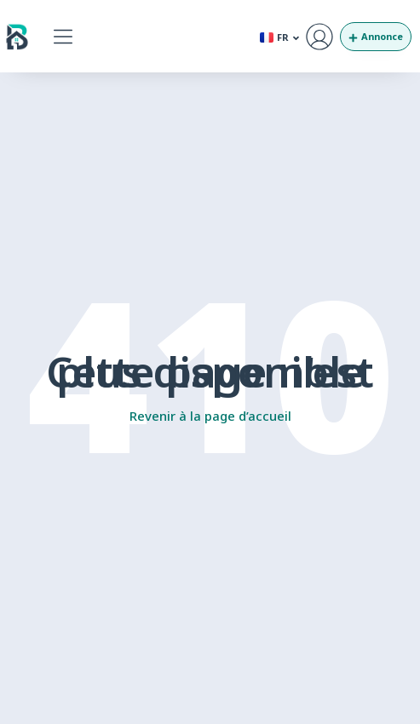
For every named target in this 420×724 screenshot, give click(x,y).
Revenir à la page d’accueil (210, 415)
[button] (63, 36)
